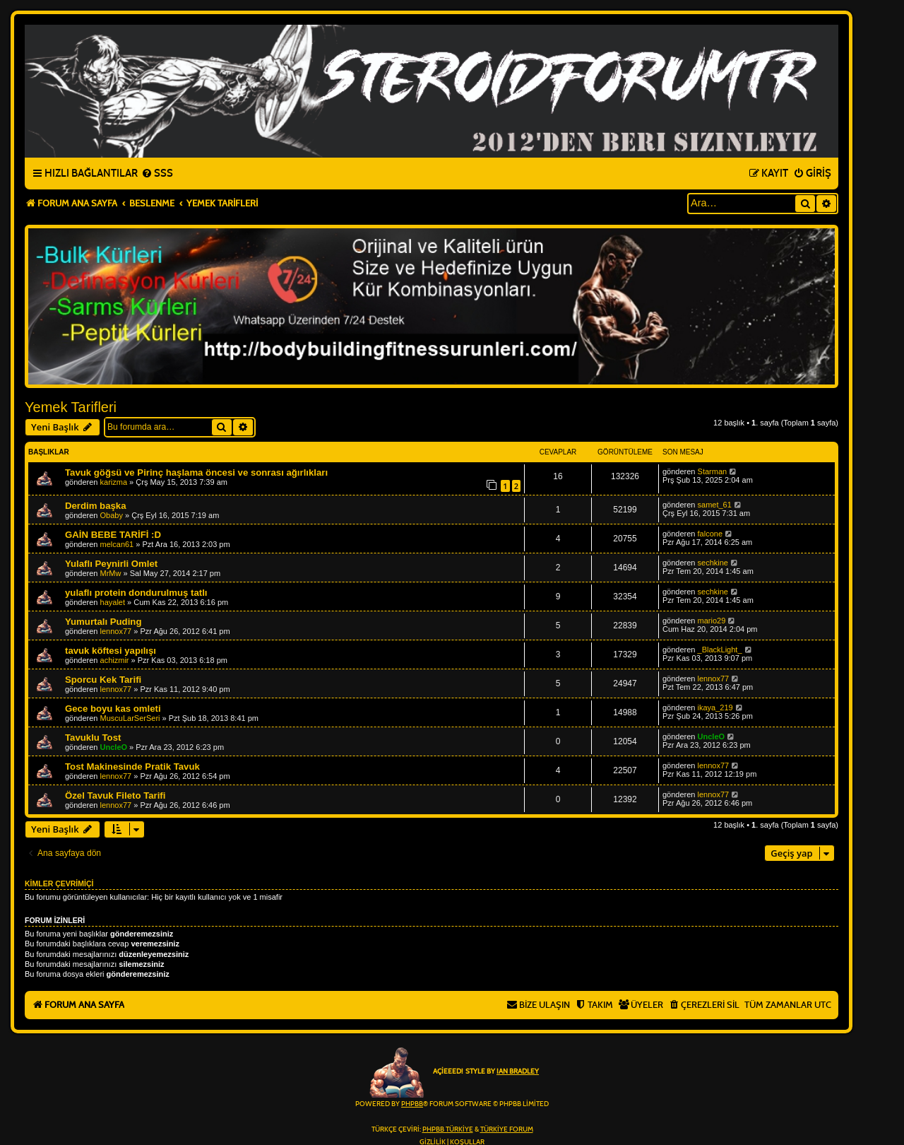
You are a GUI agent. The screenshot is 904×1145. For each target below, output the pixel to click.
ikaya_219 (715, 707)
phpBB (412, 1104)
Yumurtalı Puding (103, 621)
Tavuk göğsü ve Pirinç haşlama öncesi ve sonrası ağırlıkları (196, 472)
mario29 (712, 620)
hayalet (112, 602)
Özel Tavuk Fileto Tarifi (115, 795)
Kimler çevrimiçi (59, 883)
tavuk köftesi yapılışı (110, 650)
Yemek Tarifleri (71, 407)
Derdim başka (95, 505)
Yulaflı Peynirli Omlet (111, 563)
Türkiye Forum (506, 1129)
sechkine (713, 562)
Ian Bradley (517, 1071)
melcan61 (117, 544)
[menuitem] (157, 174)
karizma (114, 482)
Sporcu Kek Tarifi (103, 679)
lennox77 (116, 631)
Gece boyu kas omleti (113, 708)
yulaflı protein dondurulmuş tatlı (136, 592)
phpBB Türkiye (447, 1129)
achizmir (114, 660)
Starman (712, 471)
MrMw (110, 573)
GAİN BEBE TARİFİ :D (113, 534)
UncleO (114, 747)
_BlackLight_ (720, 649)
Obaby (111, 515)
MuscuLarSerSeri (130, 718)
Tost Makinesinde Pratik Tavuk (132, 766)
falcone (710, 533)
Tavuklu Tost (93, 737)
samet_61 (715, 504)
